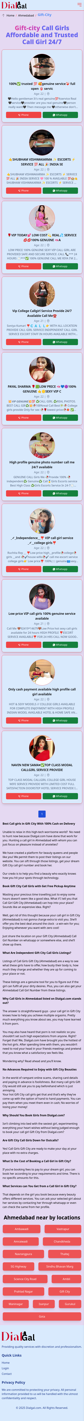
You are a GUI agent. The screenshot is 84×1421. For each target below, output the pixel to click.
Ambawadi (22, 1229)
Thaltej (64, 1254)
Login (5, 1368)
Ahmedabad (26, 15)
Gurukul (70, 1304)
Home (8, 15)
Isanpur (44, 1304)
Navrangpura (23, 1254)
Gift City (65, 1291)
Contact (7, 1374)
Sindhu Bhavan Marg (59, 1266)
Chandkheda (62, 1241)
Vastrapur (63, 1229)
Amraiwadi (21, 1241)
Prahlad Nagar (23, 1291)
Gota (42, 1316)
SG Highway (18, 1266)
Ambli (66, 1279)
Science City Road (25, 1279)
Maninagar (16, 1304)
